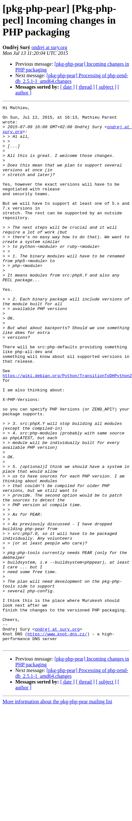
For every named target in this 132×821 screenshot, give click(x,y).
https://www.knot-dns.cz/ (57, 740)
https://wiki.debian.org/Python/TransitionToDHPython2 (67, 430)
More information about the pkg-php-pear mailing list (57, 809)
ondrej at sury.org (49, 47)
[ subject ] (106, 87)
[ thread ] (85, 87)
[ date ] (67, 87)
